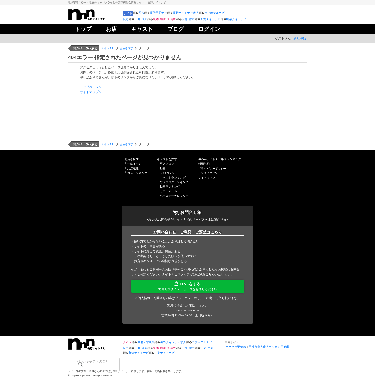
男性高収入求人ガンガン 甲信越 (269, 346)
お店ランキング (137, 173)
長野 (126, 19)
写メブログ (167, 163)
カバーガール (168, 191)
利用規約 (204, 163)
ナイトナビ (108, 48)
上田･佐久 (140, 19)
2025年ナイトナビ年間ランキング (219, 159)
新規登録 (299, 38)
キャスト (142, 29)
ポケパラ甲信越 (236, 346)
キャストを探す (167, 159)
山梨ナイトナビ (236, 19)
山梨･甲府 (206, 348)
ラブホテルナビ (214, 13)
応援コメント (169, 173)
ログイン (209, 29)
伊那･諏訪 (188, 19)
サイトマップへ (91, 92)
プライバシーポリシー (212, 168)
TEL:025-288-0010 (187, 310)
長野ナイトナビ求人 (186, 13)
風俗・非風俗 (145, 342)
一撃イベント (135, 163)
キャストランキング (173, 177)
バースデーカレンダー (174, 196)
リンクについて (208, 173)
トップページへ (91, 87)
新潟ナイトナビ (210, 19)
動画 (162, 168)
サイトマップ (206, 177)
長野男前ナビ (158, 13)
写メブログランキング (174, 182)
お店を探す (126, 48)
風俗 (141, 13)
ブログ (175, 29)
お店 (111, 29)
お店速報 (133, 168)
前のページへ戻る (85, 48)
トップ (83, 29)
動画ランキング (170, 186)
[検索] (90, 361)
